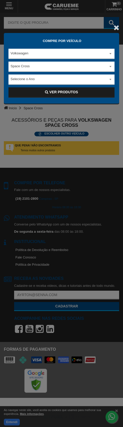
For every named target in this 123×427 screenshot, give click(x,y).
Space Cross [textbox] (20, 66)
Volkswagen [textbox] (19, 53)
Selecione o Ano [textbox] (23, 79)
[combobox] (61, 54)
